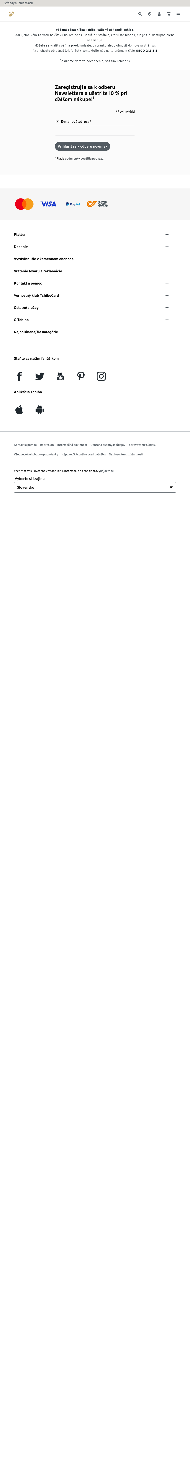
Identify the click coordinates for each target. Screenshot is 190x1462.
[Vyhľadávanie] (140, 13)
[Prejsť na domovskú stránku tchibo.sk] (11, 13)
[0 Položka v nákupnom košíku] (169, 13)
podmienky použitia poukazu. (84, 158)
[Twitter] (39, 378)
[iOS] (19, 412)
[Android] (39, 412)
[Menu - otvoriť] (178, 13)
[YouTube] (60, 378)
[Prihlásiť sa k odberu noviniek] (82, 146)
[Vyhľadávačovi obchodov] (149, 13)
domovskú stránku (141, 45)
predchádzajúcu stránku (88, 45)
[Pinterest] (80, 378)
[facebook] (19, 378)
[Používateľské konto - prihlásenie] (159, 13)
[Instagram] (101, 378)
